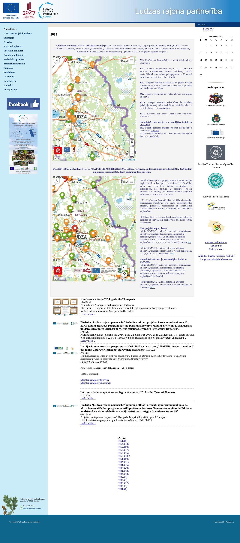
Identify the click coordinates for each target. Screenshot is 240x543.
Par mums (9, 76)
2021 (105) (124, 456)
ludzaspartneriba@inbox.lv (33, 508)
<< (201, 37)
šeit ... (173, 253)
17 (216, 60)
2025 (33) (123, 444)
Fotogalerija (10, 80)
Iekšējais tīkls (11, 89)
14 (201, 60)
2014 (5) (122, 477)
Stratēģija (9, 37)
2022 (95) (123, 453)
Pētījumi (8, 68)
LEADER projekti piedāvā (18, 33)
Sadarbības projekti (14, 59)
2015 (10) (123, 474)
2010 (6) (122, 489)
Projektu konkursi (13, 50)
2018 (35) (123, 465)
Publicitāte (9, 72)
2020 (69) (123, 459)
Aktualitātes (10, 29)
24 (216, 67)
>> (231, 37)
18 (221, 60)
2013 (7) (122, 480)
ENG (206, 29)
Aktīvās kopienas (13, 46)
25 (221, 67)
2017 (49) (123, 468)
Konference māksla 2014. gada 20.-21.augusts (107, 299)
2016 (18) (123, 471)
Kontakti (8, 85)
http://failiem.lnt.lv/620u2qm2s (95, 382)
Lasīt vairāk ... (87, 314)
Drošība (8, 42)
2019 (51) (123, 462)
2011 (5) (122, 486)
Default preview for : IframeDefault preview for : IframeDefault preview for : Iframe (94, 108)
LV (212, 29)
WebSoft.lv (230, 522)
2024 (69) (123, 447)
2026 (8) (122, 441)
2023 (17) (123, 450)
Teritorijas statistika (14, 63)
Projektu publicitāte (14, 55)
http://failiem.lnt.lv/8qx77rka (94, 379)
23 (211, 67)
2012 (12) (123, 483)
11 (221, 52)
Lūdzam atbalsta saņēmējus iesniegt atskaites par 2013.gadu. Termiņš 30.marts (127, 392)
